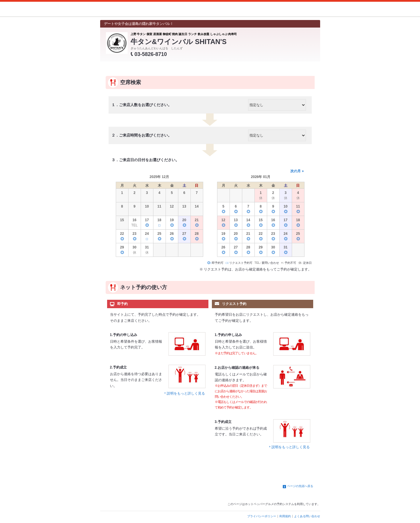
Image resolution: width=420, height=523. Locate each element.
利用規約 (285, 516)
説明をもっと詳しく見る (186, 393)
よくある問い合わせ (307, 516)
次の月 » (297, 171)
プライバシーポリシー (261, 516)
